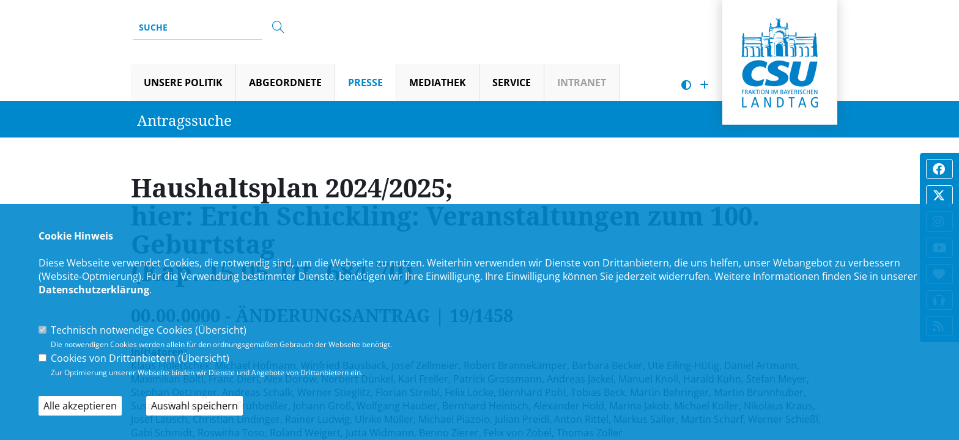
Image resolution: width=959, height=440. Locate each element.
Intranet (581, 82)
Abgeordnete (285, 82)
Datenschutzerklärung (94, 289)
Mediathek (437, 82)
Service (511, 82)
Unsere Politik (183, 82)
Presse (365, 82)
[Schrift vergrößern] (704, 85)
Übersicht (220, 330)
